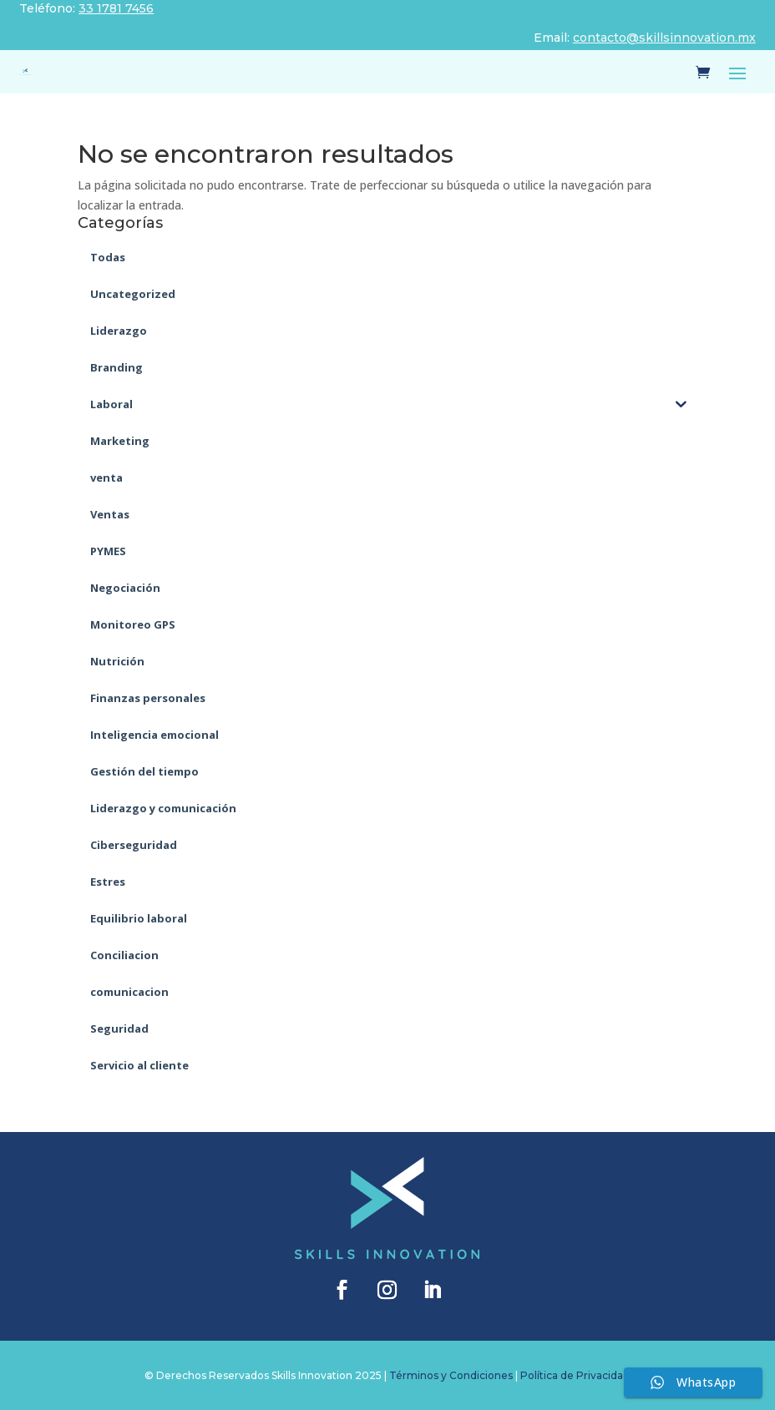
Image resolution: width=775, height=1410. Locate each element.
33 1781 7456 (116, 8)
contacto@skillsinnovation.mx (664, 37)
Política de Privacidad (575, 1375)
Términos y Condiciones (451, 1375)
